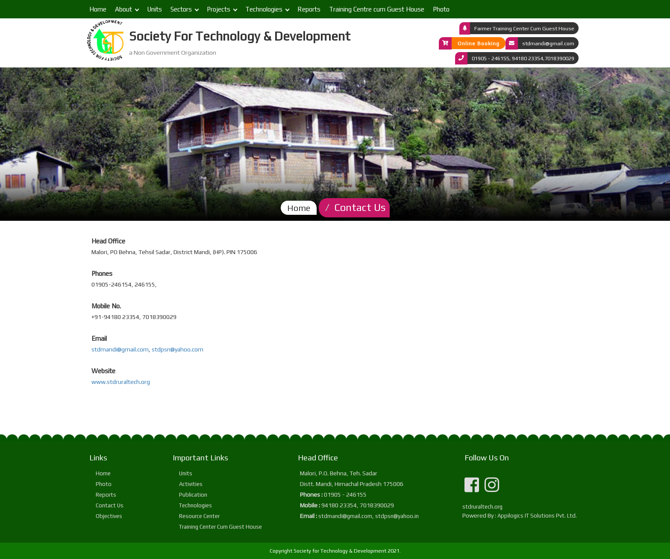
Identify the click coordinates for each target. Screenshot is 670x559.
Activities (191, 484)
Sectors (181, 9)
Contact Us (109, 505)
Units (154, 9)
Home (97, 9)
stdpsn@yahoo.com (177, 349)
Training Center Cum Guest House (220, 527)
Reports (308, 9)
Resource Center (199, 516)
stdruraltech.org (482, 506)
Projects (218, 9)
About (123, 9)
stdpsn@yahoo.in (397, 516)
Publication (193, 495)
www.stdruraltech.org (120, 381)
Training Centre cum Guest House (376, 9)
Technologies (263, 9)
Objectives (109, 516)
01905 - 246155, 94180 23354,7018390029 (523, 58)
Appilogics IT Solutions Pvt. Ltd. (537, 515)
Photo (441, 9)
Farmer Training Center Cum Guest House (524, 28)
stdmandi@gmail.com (548, 43)
